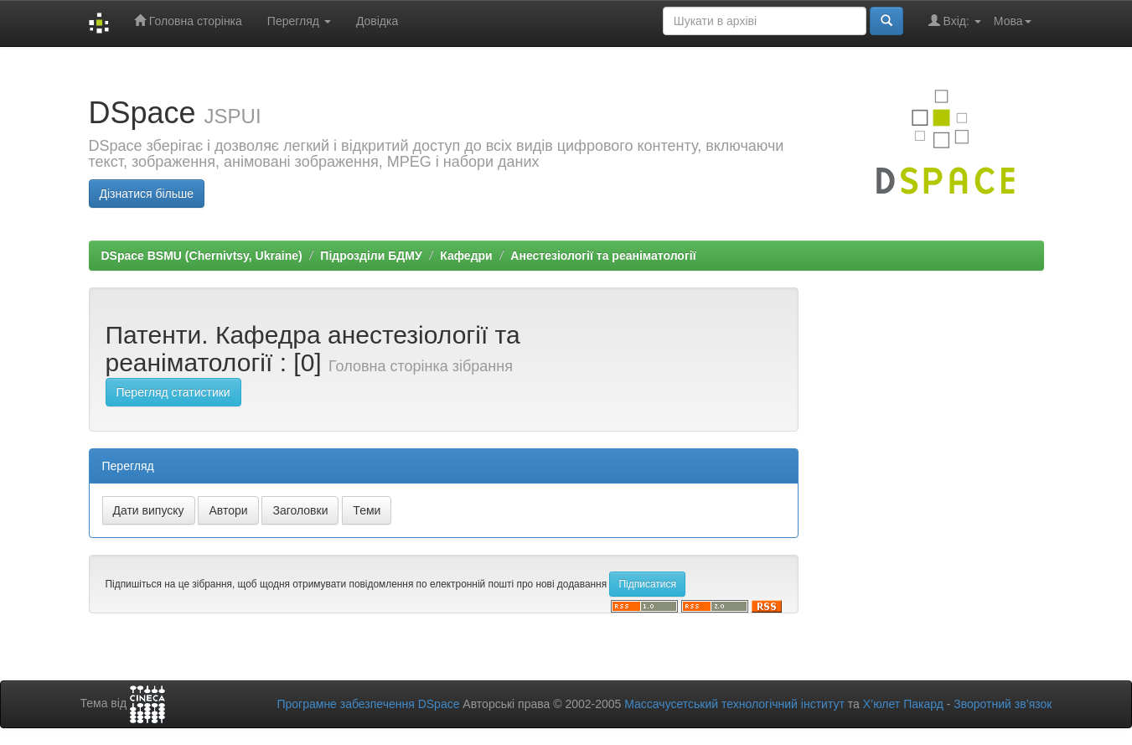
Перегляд (299, 21)
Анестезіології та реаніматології (602, 255)
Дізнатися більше (147, 193)
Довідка (377, 21)
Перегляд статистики (173, 392)
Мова (1012, 21)
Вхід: (954, 20)
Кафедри (466, 255)
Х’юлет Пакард (903, 704)
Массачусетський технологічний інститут (734, 704)
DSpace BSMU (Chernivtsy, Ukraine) (201, 255)
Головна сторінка (188, 20)
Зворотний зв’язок (1003, 704)
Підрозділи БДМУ (370, 255)
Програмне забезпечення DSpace (368, 704)
